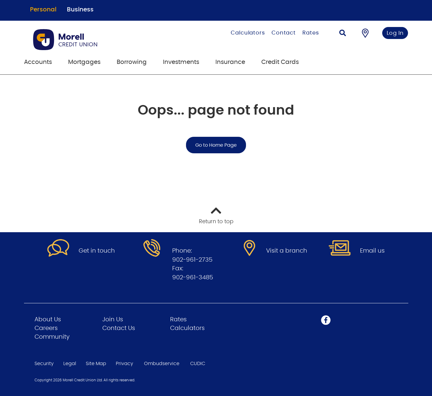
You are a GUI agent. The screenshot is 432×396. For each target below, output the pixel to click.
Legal (69, 363)
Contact (284, 33)
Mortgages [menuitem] (84, 62)
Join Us (112, 319)
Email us (372, 251)
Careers (46, 328)
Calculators (248, 33)
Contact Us (118, 328)
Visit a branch (286, 251)
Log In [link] (395, 33)
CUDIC (197, 363)
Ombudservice (161, 363)
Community (52, 337)
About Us (47, 319)
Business (80, 10)
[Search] (342, 33)
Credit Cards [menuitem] (280, 62)
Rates (310, 33)
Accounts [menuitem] (38, 62)
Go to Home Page (216, 145)
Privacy (124, 363)
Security (44, 363)
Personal (43, 10)
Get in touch (97, 251)
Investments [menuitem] (181, 62)
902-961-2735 (192, 260)
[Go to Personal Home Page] (95, 39)
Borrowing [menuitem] (132, 62)
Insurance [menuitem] (230, 62)
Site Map (96, 363)
